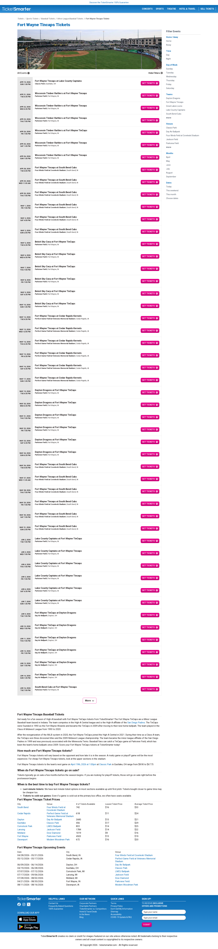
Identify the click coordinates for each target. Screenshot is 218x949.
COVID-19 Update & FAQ (121, 917)
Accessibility (116, 914)
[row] (89, 83)
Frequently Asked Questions (61, 906)
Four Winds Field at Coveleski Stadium (56, 808)
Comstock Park (24, 826)
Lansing (21, 829)
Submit (146, 925)
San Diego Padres (136, 722)
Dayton (20, 819)
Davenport (22, 839)
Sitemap (114, 912)
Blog (81, 917)
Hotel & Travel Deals (88, 912)
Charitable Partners (88, 906)
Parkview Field (54, 836)
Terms (113, 903)
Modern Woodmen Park (58, 839)
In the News (85, 914)
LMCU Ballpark (54, 826)
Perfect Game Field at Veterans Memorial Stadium (60, 815)
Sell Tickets (207, 9)
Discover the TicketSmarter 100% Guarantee (109, 2)
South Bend (23, 807)
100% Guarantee (56, 909)
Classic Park (105, 764)
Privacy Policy (117, 906)
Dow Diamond (53, 833)
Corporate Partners (88, 903)
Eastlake (21, 823)
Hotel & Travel (187, 9)
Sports (160, 9)
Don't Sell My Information (122, 909)
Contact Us (53, 903)
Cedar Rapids (23, 813)
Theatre (171, 9)
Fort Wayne (22, 836)
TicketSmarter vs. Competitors (93, 909)
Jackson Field (53, 829)
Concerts (147, 9)
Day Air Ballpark (54, 819)
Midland (21, 833)
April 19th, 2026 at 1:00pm (83, 764)
